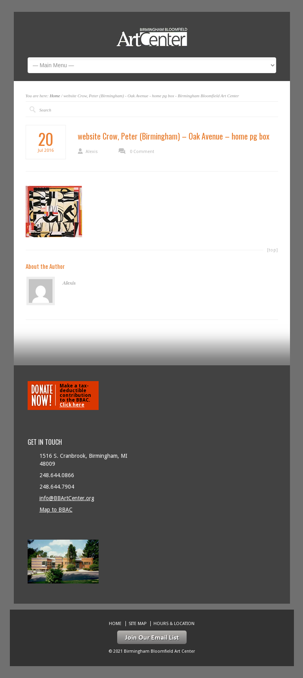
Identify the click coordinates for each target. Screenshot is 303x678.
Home (55, 95)
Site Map (137, 623)
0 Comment (142, 151)
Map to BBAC (56, 509)
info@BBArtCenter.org (66, 498)
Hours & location (174, 623)
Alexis (92, 151)
